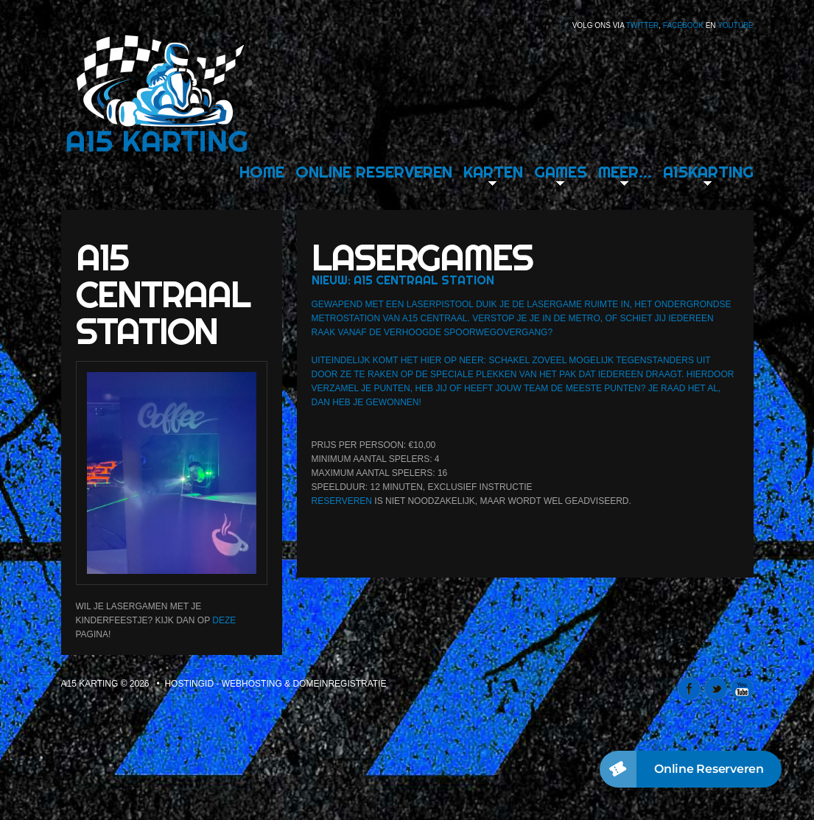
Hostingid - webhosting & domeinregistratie (275, 684)
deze (224, 620)
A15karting (708, 171)
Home (261, 171)
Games (560, 171)
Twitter (642, 25)
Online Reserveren (373, 171)
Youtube (735, 25)
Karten (493, 171)
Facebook (683, 25)
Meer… (625, 171)
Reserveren (342, 501)
